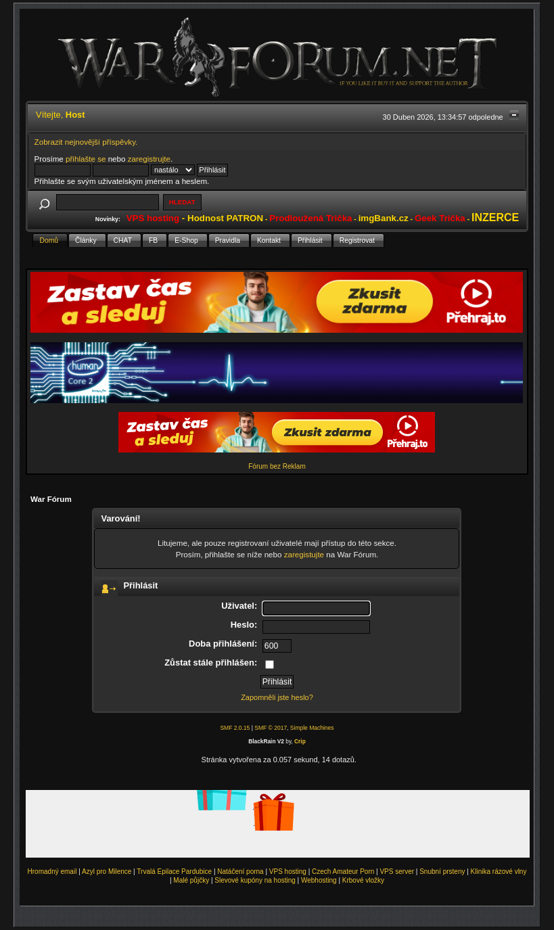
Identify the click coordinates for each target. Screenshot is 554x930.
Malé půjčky (191, 880)
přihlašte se (86, 158)
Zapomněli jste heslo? (277, 697)
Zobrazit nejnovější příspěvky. (86, 141)
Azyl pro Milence (106, 871)
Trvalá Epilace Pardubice (174, 871)
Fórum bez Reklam (276, 466)
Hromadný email (52, 871)
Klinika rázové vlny (499, 871)
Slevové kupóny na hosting (255, 880)
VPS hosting (287, 871)
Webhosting (319, 880)
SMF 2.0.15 (235, 727)
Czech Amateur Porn (343, 871)
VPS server (396, 871)
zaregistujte (304, 554)
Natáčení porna (240, 871)
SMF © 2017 (270, 727)
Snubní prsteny (442, 871)
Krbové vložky (363, 880)
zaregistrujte (149, 158)
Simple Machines (312, 727)
